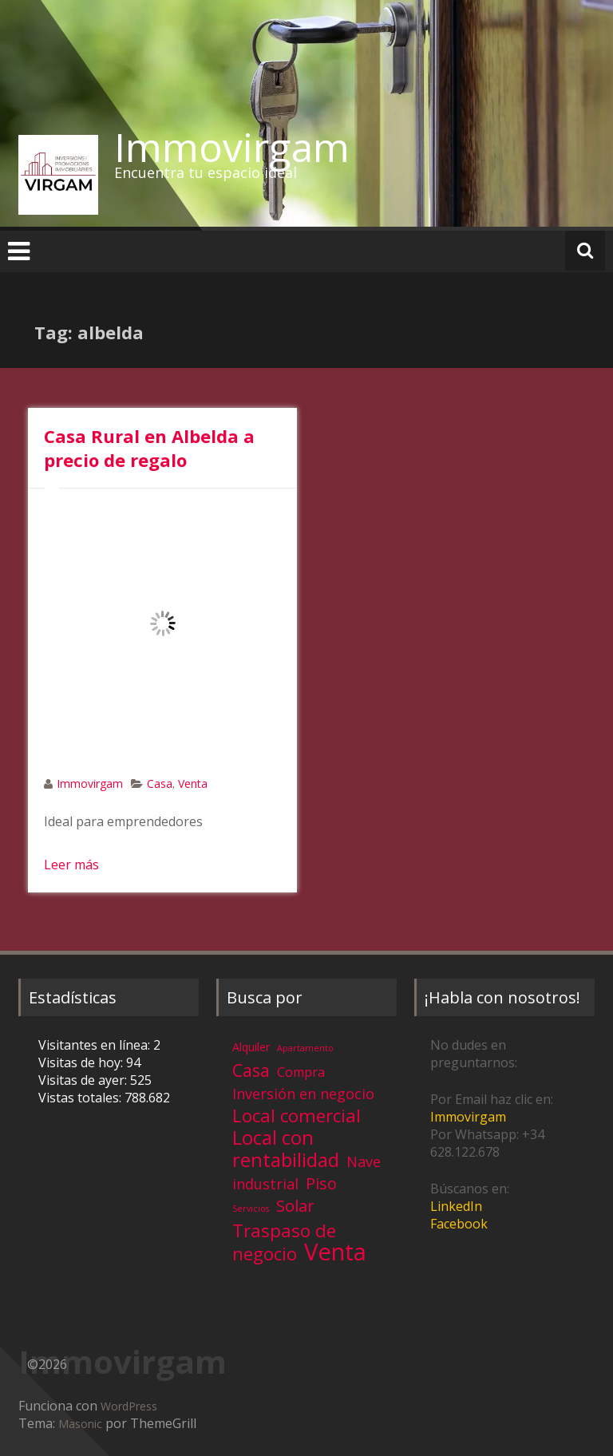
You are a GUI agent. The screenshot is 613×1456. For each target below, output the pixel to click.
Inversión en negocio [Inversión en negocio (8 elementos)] (303, 1093)
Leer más (71, 864)
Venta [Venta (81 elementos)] (335, 1252)
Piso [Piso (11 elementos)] (321, 1183)
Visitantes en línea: (95, 1045)
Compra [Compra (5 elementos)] (301, 1072)
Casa (159, 783)
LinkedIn (456, 1206)
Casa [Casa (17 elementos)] (251, 1070)
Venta (193, 783)
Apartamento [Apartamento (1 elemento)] (305, 1048)
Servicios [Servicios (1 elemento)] (250, 1208)
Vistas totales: (81, 1097)
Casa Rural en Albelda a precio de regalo (149, 448)
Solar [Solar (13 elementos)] (295, 1205)
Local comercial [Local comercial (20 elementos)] (296, 1115)
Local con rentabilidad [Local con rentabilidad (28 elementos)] (285, 1148)
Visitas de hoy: (82, 1062)
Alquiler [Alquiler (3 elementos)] (251, 1046)
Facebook (459, 1223)
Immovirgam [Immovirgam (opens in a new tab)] (468, 1117)
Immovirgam (232, 147)
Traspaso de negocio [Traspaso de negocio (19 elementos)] (284, 1242)
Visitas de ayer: (84, 1080)
